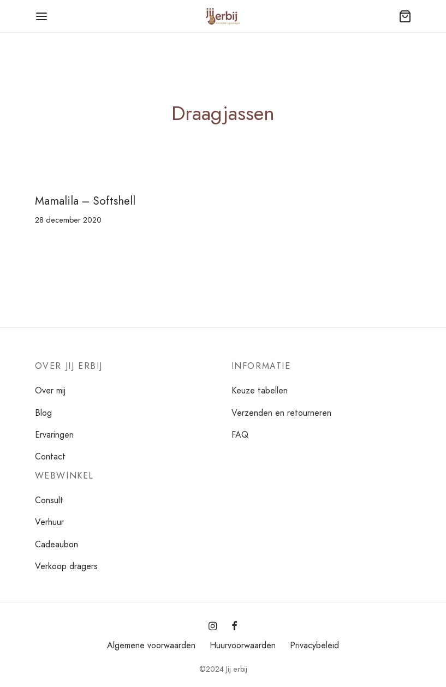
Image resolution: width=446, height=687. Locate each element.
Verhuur (49, 522)
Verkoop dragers (66, 566)
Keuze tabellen (259, 390)
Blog (43, 413)
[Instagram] (212, 627)
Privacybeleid (314, 645)
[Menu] (41, 16)
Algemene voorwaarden (151, 645)
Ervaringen (54, 434)
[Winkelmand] (405, 16)
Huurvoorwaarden (243, 645)
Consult (49, 500)
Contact (50, 456)
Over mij (50, 390)
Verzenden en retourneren (281, 413)
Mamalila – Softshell (85, 201)
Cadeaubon (56, 544)
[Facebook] (234, 627)
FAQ (239, 434)
